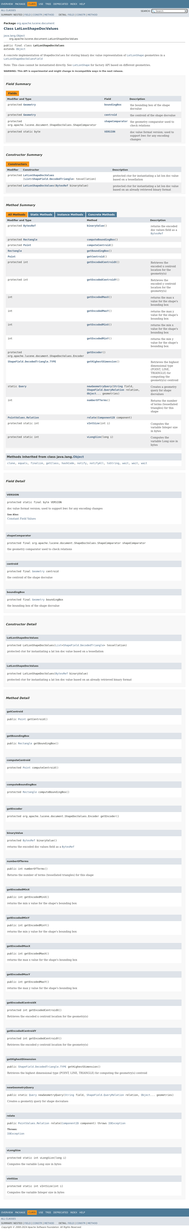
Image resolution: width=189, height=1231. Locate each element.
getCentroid (95, 256)
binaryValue (95, 225)
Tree (48, 4)
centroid (110, 114)
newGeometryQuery (99, 386)
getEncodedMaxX (98, 297)
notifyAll (97, 463)
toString (113, 463)
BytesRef (62, 185)
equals (23, 463)
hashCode (68, 463)
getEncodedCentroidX (101, 262)
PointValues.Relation (23, 417)
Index (73, 4)
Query (22, 386)
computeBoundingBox (101, 239)
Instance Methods (70, 214)
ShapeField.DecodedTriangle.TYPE (32, 361)
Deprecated (60, 4)
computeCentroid (98, 245)
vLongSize (94, 436)
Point (27, 245)
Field (27, 14)
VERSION (109, 131)
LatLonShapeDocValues (38, 175)
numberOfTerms (97, 400)
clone (11, 463)
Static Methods (41, 214)
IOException (117, 1123)
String (118, 386)
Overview (7, 4)
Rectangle (30, 239)
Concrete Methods (101, 214)
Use (41, 4)
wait (125, 463)
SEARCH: (146, 11)
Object (20, 49)
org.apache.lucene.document (35, 23)
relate (91, 417)
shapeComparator (116, 121)
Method (49, 14)
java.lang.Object (14, 35)
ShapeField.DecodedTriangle (52, 178)
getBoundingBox (98, 250)
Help (82, 4)
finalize (36, 463)
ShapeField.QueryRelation (105, 389)
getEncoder (94, 352)
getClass (52, 463)
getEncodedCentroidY (101, 279)
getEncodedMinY (98, 338)
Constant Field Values (21, 518)
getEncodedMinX (98, 324)
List (28, 178)
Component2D (106, 417)
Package (20, 4)
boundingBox (112, 104)
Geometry (29, 104)
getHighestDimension (101, 361)
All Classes (8, 10)
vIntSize (93, 423)
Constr (37, 14)
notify (82, 463)
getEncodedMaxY (98, 310)
